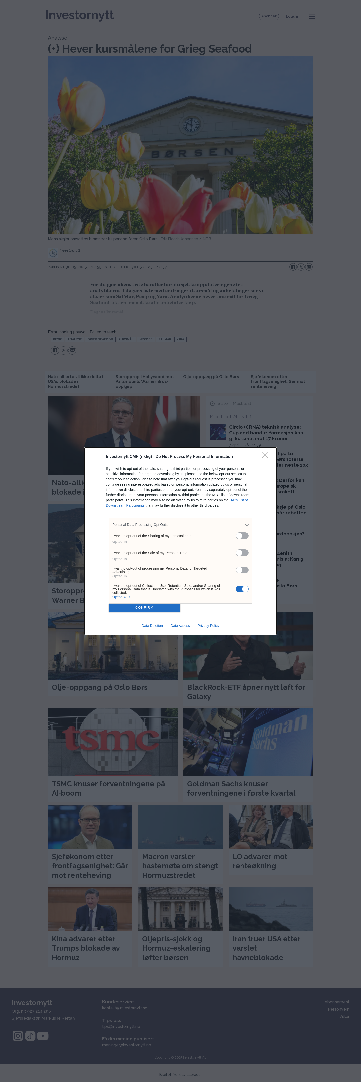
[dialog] (180, 541)
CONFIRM (144, 608)
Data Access (180, 626)
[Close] (266, 457)
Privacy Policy (208, 626)
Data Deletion (152, 626)
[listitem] (180, 524)
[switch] (242, 535)
